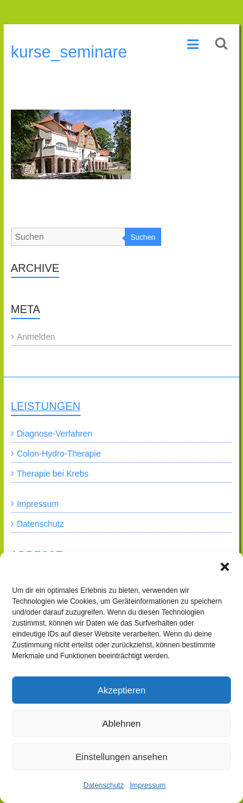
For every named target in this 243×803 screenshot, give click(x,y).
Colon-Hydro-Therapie (59, 453)
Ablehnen (121, 723)
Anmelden (36, 337)
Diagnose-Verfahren (55, 433)
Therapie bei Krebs (52, 473)
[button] (225, 567)
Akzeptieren (121, 690)
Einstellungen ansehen (122, 757)
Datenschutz (103, 785)
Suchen (143, 237)
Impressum (147, 785)
